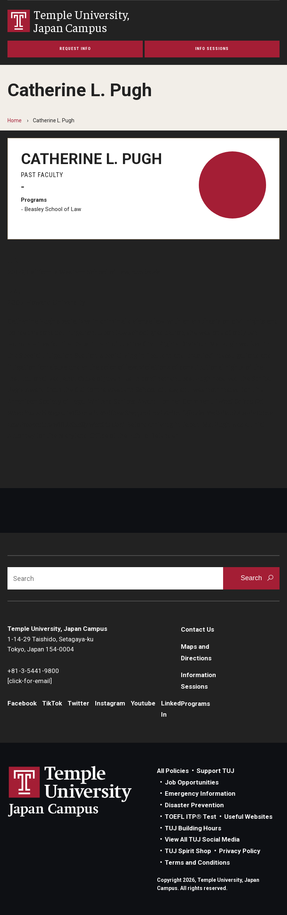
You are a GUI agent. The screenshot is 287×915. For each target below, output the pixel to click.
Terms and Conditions (197, 862)
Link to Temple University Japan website (82, 791)
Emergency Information (200, 793)
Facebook (22, 703)
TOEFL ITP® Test (190, 816)
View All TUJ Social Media (202, 839)
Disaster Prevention (194, 805)
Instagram (110, 703)
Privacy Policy (239, 851)
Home (14, 120)
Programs (195, 703)
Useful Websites (248, 816)
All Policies (173, 770)
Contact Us (197, 629)
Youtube (143, 703)
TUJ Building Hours (193, 828)
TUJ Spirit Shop (188, 851)
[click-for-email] (29, 681)
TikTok (52, 703)
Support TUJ (215, 770)
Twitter (78, 703)
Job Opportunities (192, 782)
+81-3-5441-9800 (33, 671)
